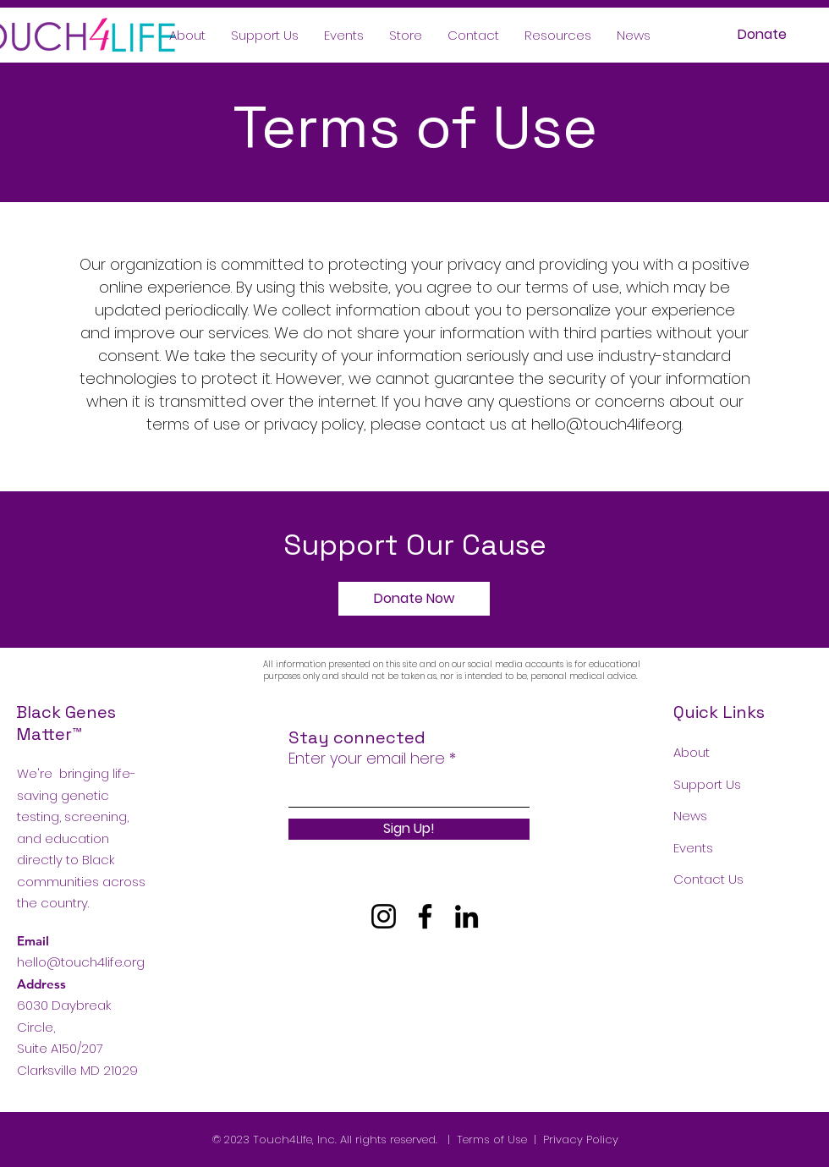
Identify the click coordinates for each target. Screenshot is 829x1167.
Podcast (699, 911)
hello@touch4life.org (606, 424)
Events (693, 848)
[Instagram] (383, 916)
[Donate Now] (414, 599)
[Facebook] (425, 916)
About (691, 752)
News (690, 816)
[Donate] (762, 35)
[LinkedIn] (466, 916)
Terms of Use (492, 1139)
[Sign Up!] (409, 829)
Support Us (707, 784)
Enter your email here (366, 758)
